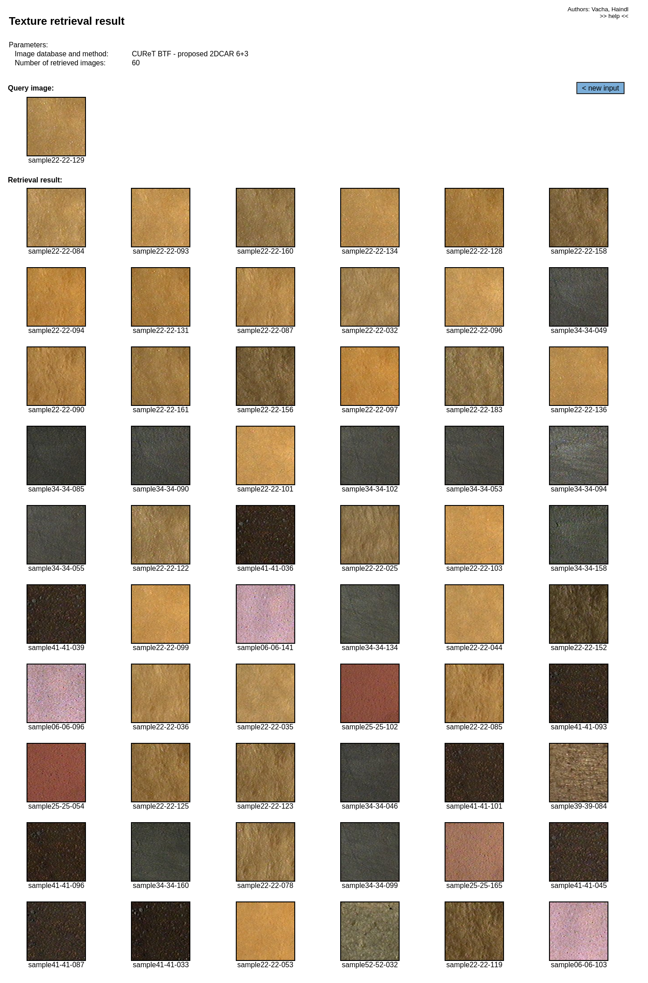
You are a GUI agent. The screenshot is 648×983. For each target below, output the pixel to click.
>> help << (614, 16)
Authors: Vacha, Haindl (597, 9)
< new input (600, 88)
